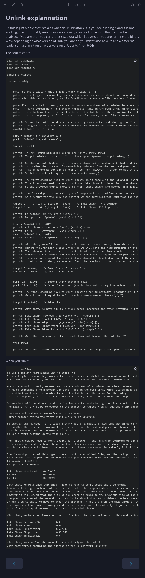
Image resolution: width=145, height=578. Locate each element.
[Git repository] (139, 5)
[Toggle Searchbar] (22, 4)
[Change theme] (13, 4)
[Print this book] (133, 5)
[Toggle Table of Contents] (5, 4)
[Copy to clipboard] (135, 61)
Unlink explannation (36, 18)
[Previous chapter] (14, 563)
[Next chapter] (130, 563)
